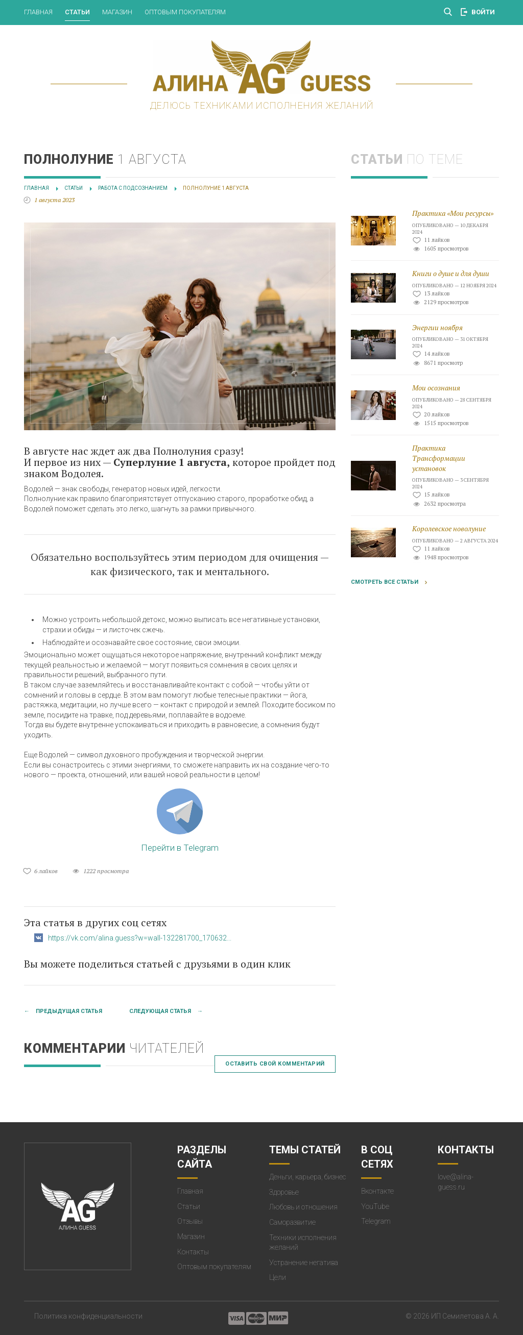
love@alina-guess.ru (455, 1182)
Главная (38, 12)
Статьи (77, 12)
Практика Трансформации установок (438, 458)
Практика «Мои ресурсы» (452, 213)
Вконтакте (377, 1191)
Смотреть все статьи (384, 582)
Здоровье (284, 1192)
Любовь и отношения (303, 1207)
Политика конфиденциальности (88, 1316)
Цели (277, 1277)
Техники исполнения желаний (303, 1242)
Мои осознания (436, 387)
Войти (483, 12)
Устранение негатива (303, 1262)
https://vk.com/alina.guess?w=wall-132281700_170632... (139, 938)
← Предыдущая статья (63, 1011)
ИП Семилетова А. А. (465, 1316)
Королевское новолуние (449, 528)
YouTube (375, 1206)
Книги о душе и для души (450, 273)
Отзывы (190, 1221)
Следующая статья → (166, 1011)
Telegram (376, 1221)
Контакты (193, 1252)
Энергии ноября (437, 327)
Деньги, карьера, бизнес (307, 1177)
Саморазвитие (292, 1222)
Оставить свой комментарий (275, 1063)
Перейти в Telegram (180, 820)
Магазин (117, 12)
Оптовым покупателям (185, 12)
